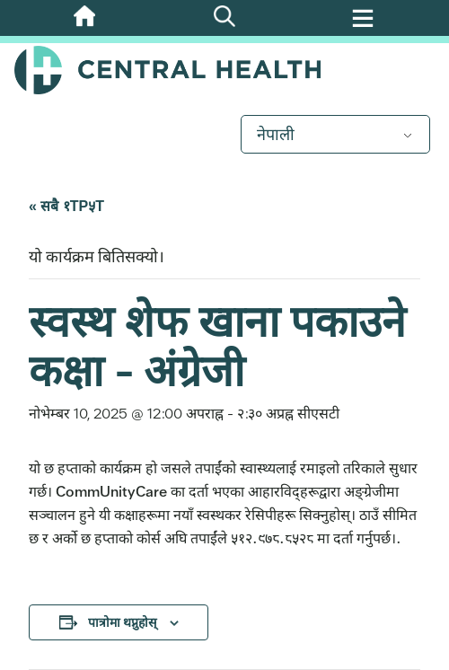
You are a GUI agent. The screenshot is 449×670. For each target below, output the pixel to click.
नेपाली (276, 134)
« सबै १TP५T (66, 206)
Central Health (224, 70)
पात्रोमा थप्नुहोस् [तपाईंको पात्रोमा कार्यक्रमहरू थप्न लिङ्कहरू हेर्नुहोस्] (122, 622)
